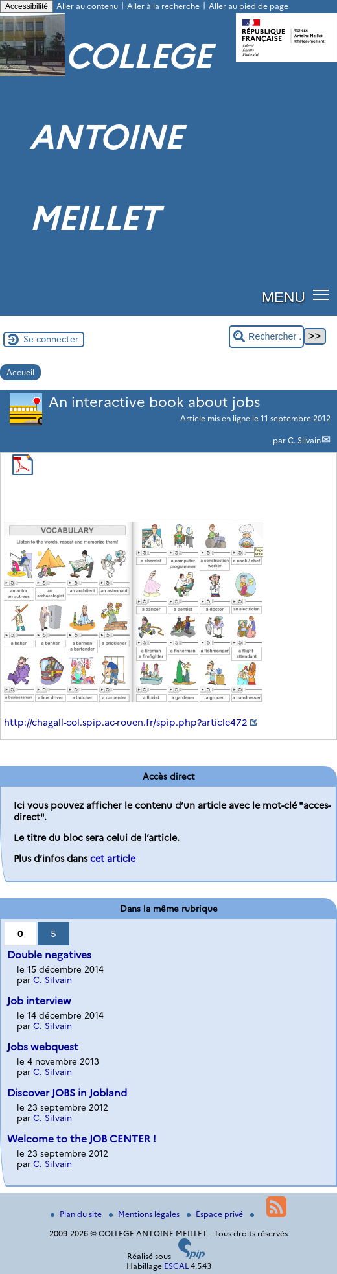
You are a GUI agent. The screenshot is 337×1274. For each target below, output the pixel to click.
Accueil (20, 372)
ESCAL (176, 1266)
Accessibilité (26, 6)
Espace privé (216, 1214)
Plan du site (77, 1214)
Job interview (39, 1001)
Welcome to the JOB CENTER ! (81, 1139)
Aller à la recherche (163, 6)
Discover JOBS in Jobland (67, 1093)
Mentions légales (145, 1214)
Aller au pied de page (248, 6)
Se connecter (50, 339)
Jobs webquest (42, 1047)
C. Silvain (304, 440)
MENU (283, 296)
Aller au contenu (87, 6)
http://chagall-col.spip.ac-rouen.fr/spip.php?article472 (126, 722)
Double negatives (49, 955)
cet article (112, 858)
